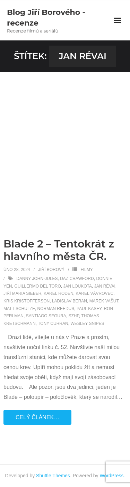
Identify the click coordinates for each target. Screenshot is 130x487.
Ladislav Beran (69, 301)
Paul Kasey (89, 308)
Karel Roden (58, 293)
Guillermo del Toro (37, 286)
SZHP (73, 315)
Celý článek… (37, 417)
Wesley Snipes (87, 323)
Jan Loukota (77, 286)
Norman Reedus (56, 308)
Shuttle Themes (53, 475)
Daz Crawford (77, 278)
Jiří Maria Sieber (22, 293)
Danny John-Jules (37, 278)
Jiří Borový (51, 269)
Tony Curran (53, 323)
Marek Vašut (104, 301)
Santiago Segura (46, 315)
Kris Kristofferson (26, 301)
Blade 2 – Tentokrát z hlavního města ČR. (58, 250)
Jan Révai (104, 286)
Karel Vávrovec (94, 293)
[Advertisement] (65, 140)
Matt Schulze (19, 308)
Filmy (86, 269)
